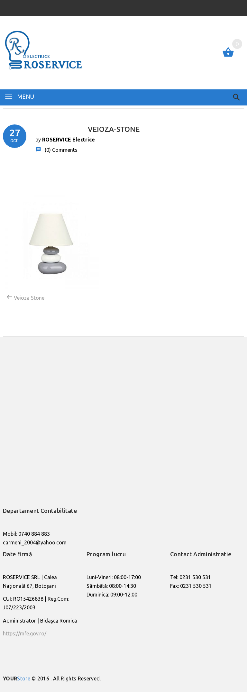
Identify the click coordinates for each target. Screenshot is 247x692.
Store (16, 678)
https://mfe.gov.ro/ (24, 633)
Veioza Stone (25, 297)
